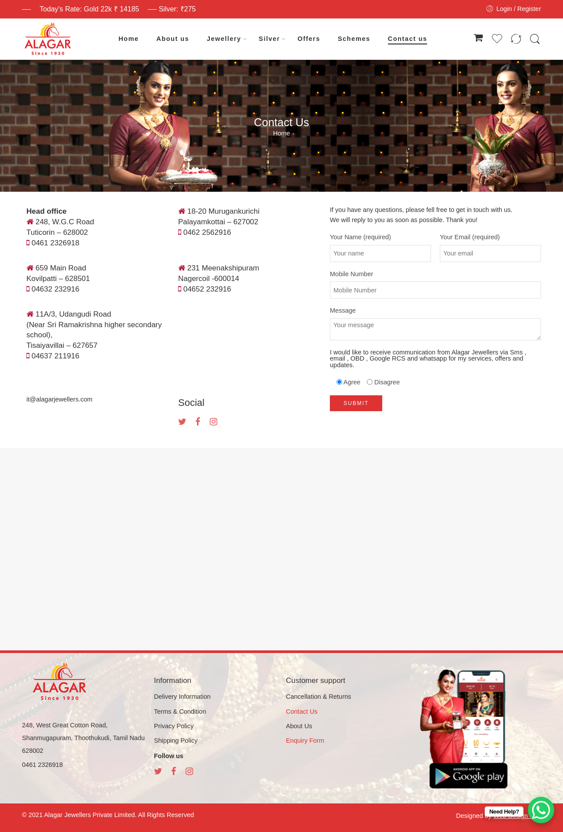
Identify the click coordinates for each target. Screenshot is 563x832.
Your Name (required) (380, 237)
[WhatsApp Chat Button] (541, 810)
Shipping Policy (175, 740)
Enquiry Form (305, 740)
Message (435, 310)
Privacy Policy (174, 726)
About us (173, 38)
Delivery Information (182, 696)
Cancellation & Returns (318, 696)
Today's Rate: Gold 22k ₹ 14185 (89, 9)
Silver (269, 39)
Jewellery (224, 39)
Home (128, 38)
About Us (299, 726)
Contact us (407, 38)
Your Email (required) (490, 237)
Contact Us (302, 711)
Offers (309, 38)
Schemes (354, 38)
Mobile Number (435, 274)
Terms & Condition (180, 711)
